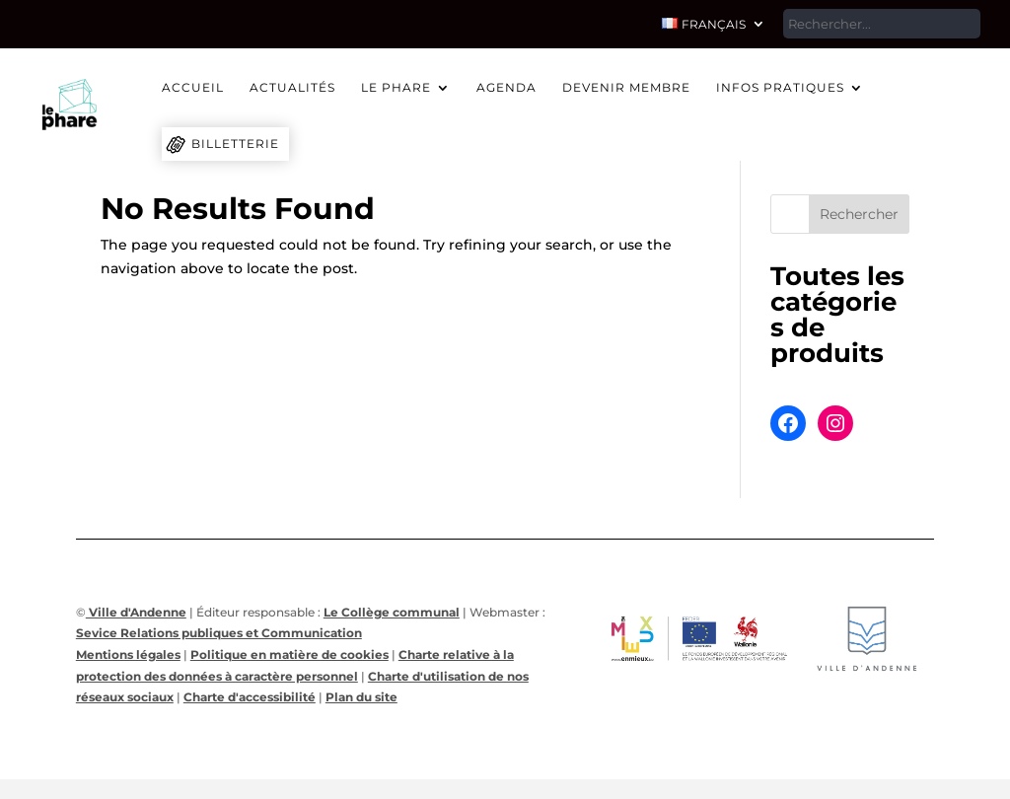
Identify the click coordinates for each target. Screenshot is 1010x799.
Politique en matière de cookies (289, 654)
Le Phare (396, 88)
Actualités (292, 88)
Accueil (193, 88)
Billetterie (235, 143)
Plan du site (361, 697)
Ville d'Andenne (136, 612)
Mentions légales (128, 654)
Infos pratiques (780, 88)
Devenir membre (626, 88)
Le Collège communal (392, 612)
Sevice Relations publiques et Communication (219, 632)
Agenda (506, 88)
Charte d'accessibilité (249, 697)
